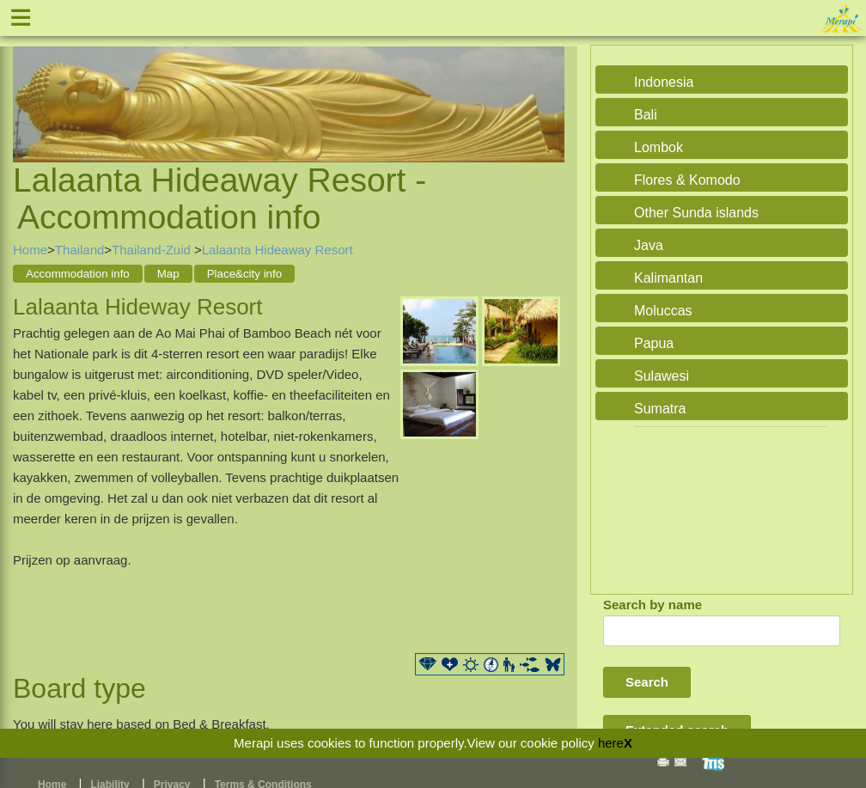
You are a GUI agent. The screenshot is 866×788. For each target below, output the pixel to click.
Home (30, 249)
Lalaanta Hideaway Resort (277, 249)
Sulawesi (661, 376)
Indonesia (663, 82)
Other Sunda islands (696, 212)
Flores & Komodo (687, 180)
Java (648, 245)
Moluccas (663, 310)
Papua (654, 343)
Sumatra (660, 408)
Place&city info (244, 273)
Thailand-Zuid (153, 249)
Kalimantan (668, 278)
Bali (645, 114)
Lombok (658, 147)
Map (168, 273)
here (611, 743)
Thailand (80, 249)
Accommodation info (78, 273)
